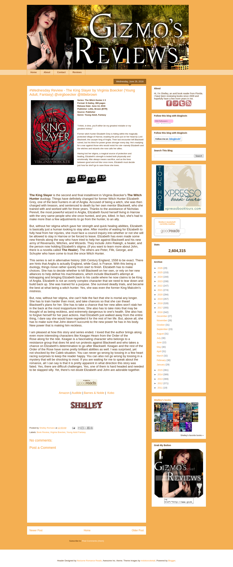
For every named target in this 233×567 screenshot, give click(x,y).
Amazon (64, 392)
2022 (160, 285)
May (159, 347)
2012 (160, 383)
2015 (160, 370)
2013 (160, 379)
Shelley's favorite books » (192, 435)
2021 (160, 290)
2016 (160, 312)
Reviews (77, 72)
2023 (160, 281)
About (47, 72)
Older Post (138, 530)
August (160, 333)
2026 (160, 268)
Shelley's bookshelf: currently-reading (167, 223)
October (161, 325)
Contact (61, 72)
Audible (77, 392)
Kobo (110, 392)
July (159, 338)
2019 (160, 299)
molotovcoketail (148, 560)
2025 (160, 272)
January (161, 364)
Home (33, 72)
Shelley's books (162, 400)
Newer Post (36, 530)
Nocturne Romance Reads (89, 560)
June (159, 342)
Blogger (171, 560)
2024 (160, 276)
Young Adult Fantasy (76, 432)
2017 (160, 307)
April (159, 351)
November (162, 320)
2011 (160, 387)
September (162, 329)
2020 (160, 294)
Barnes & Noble (94, 392)
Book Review (43, 432)
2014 (160, 374)
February (161, 360)
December (162, 316)
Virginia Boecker (57, 432)
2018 (160, 303)
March (160, 355)
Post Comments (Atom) (93, 541)
